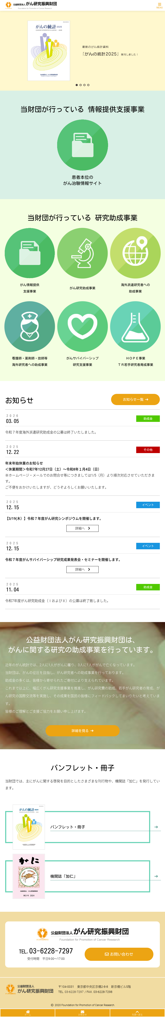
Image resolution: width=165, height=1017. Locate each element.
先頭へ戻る (137, 1015)
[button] (77, 85)
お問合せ (82, 1015)
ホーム (27, 1015)
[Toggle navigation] (159, 5)
